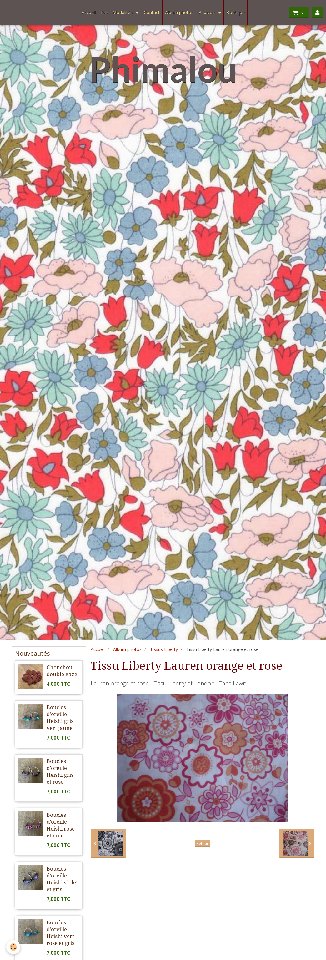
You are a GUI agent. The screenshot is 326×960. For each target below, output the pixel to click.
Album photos (179, 12)
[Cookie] (13, 947)
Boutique (235, 12)
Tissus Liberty (164, 649)
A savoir (207, 12)
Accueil (89, 12)
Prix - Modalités (117, 12)
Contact (152, 12)
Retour (202, 843)
